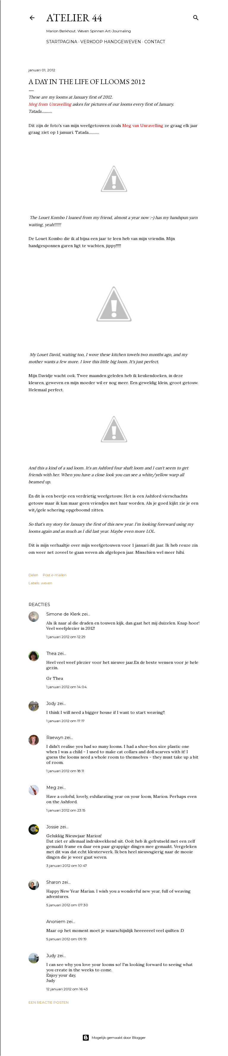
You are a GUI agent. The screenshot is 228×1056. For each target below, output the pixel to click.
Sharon (53, 882)
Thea (51, 653)
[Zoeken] (196, 16)
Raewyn (54, 737)
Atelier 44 (74, 18)
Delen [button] (33, 575)
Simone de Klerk (63, 614)
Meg (51, 787)
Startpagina (61, 41)
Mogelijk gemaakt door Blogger (114, 1037)
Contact (154, 41)
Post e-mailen (54, 575)
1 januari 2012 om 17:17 (65, 721)
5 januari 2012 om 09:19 (66, 939)
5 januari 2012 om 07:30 (67, 905)
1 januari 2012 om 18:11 (65, 771)
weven (46, 583)
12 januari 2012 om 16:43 (67, 989)
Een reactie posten (48, 1002)
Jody (51, 703)
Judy (51, 955)
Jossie (52, 827)
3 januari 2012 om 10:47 (66, 865)
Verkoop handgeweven (110, 41)
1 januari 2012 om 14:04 (66, 687)
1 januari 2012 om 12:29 (66, 637)
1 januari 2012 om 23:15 (65, 810)
